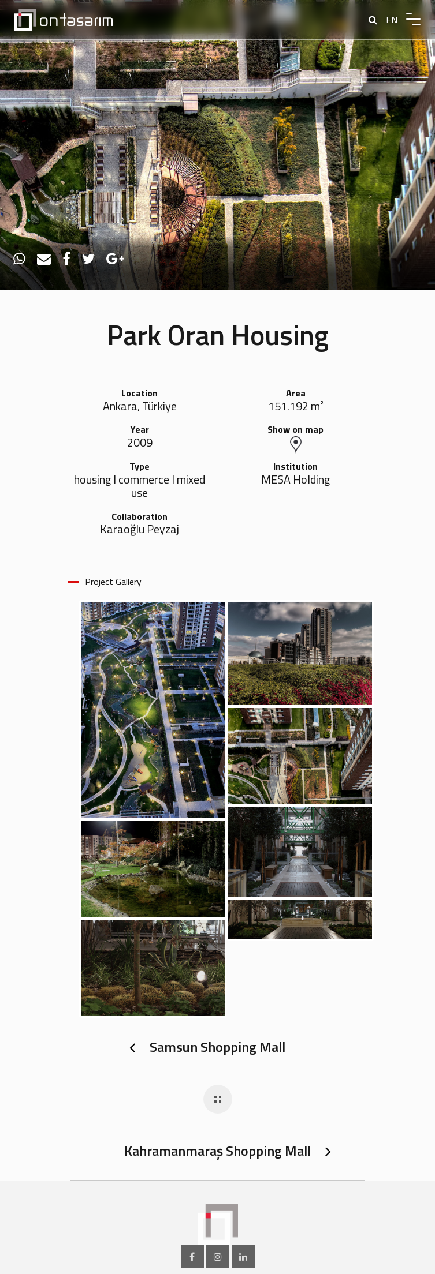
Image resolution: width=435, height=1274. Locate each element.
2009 (140, 442)
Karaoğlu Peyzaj (139, 529)
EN (391, 20)
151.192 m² (296, 406)
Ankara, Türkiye (140, 406)
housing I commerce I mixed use (139, 486)
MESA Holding (295, 479)
